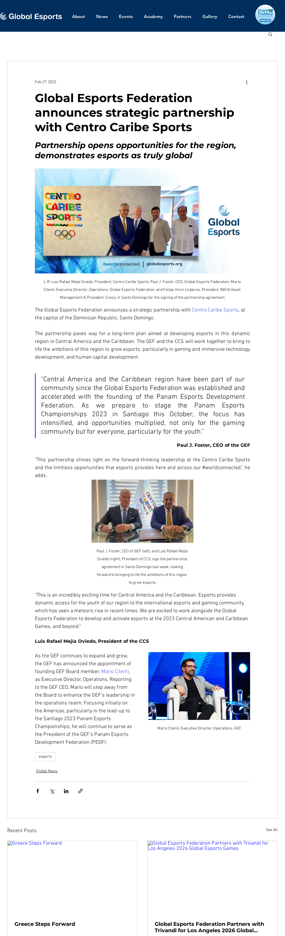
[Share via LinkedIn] (66, 791)
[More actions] (246, 82)
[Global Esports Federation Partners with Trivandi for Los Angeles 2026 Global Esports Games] (212, 877)
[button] (270, 34)
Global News (47, 771)
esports (45, 756)
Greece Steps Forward (45, 924)
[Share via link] (80, 791)
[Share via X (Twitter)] (52, 791)
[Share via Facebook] (37, 791)
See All (272, 830)
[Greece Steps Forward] (72, 877)
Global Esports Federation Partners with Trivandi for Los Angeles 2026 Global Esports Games (209, 927)
